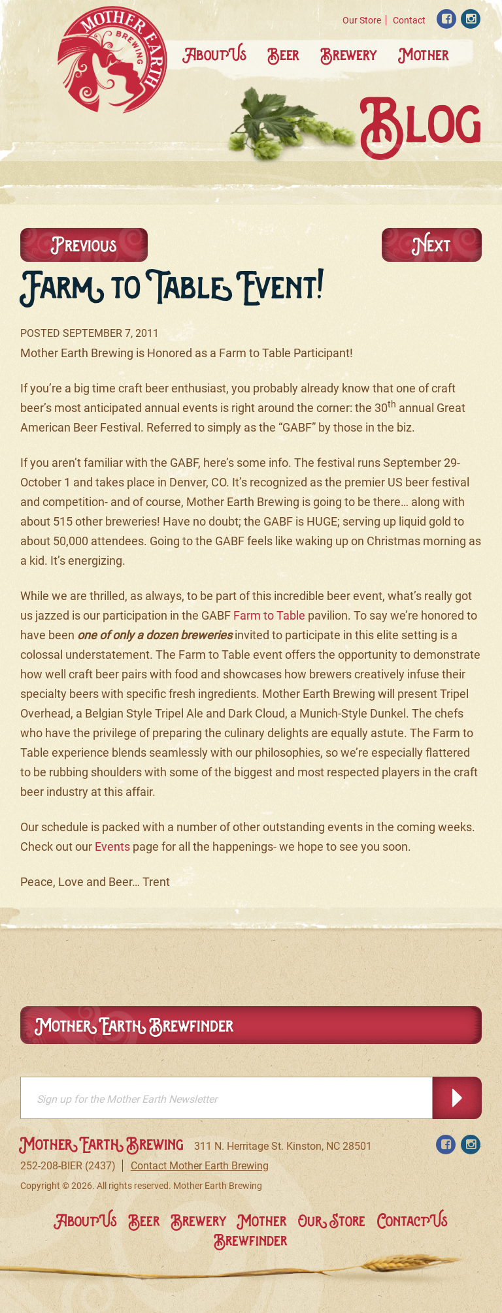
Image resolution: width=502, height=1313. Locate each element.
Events (112, 846)
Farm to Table (269, 615)
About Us (214, 54)
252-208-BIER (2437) (68, 1166)
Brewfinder (250, 1240)
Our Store (362, 20)
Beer (284, 54)
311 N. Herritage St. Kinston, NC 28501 (283, 1146)
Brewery (350, 54)
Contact (409, 20)
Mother (423, 54)
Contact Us (412, 1221)
